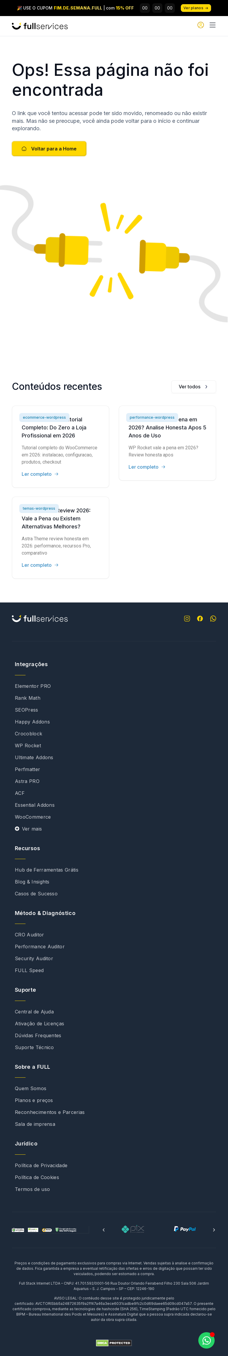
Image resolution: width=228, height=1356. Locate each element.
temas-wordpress (39, 508)
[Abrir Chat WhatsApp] (206, 1340)
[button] (104, 1230)
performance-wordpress (152, 417)
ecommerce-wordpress (44, 417)
